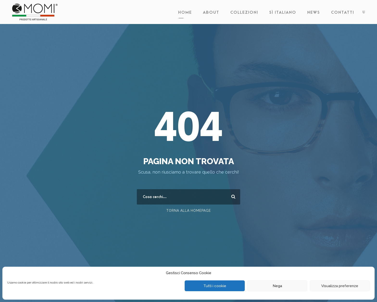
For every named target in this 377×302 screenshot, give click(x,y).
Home (185, 12)
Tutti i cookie (214, 286)
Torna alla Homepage (188, 210)
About (211, 12)
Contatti (342, 12)
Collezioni (244, 12)
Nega (277, 286)
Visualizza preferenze (339, 286)
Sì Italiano (282, 12)
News (313, 12)
